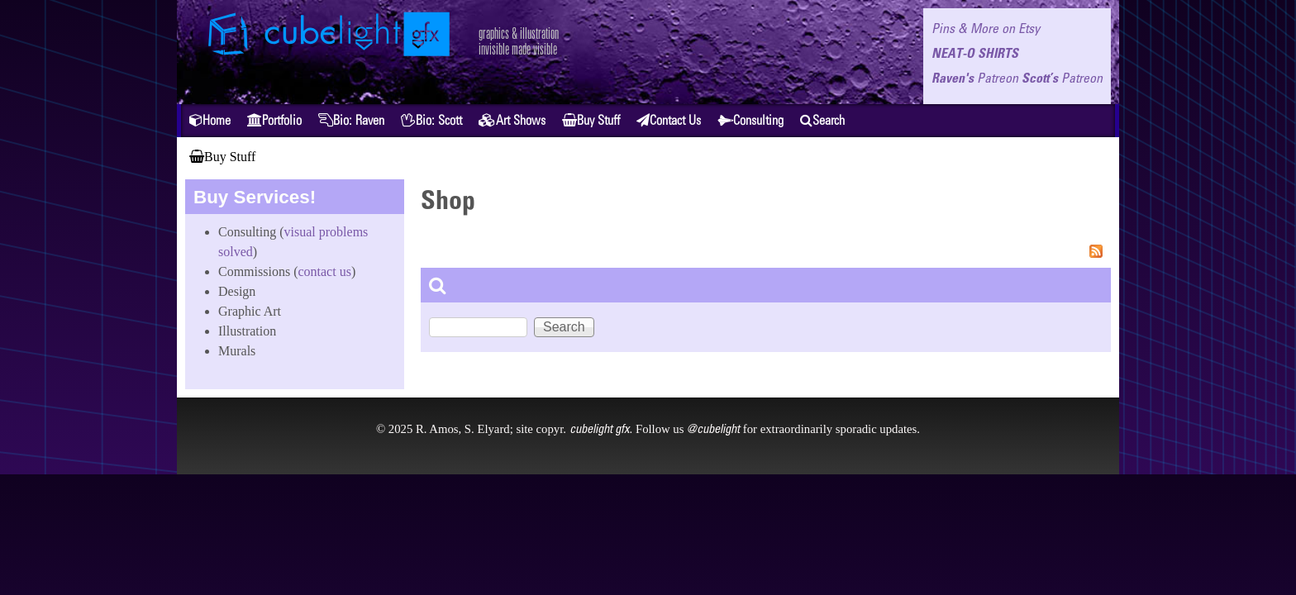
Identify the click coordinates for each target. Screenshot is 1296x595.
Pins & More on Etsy (986, 28)
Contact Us (668, 120)
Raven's (975, 77)
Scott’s (1062, 77)
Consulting (750, 120)
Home (210, 120)
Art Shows (512, 120)
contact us (324, 271)
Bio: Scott (431, 120)
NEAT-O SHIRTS (975, 53)
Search (822, 120)
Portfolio (274, 120)
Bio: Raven (351, 120)
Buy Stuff (591, 120)
